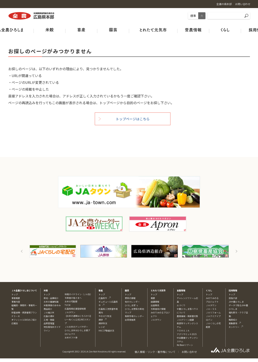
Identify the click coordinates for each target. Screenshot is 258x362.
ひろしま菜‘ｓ (131, 305)
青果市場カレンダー (134, 316)
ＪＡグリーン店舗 (185, 319)
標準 (193, 16)
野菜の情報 (130, 298)
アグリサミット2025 (187, 334)
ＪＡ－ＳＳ (211, 308)
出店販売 (155, 305)
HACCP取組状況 (106, 330)
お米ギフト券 (71, 337)
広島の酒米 (49, 316)
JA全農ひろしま (236, 301)
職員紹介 (233, 319)
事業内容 (15, 301)
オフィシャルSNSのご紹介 (24, 319)
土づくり (181, 305)
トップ (14, 294)
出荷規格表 (130, 319)
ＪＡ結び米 (49, 312)
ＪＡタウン (156, 319)
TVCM (67, 305)
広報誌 (14, 323)
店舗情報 (155, 301)
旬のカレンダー (132, 301)
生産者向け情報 (158, 308)
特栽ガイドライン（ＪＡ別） (78, 294)
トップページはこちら (133, 118)
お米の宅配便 (71, 301)
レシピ (102, 326)
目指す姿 (233, 298)
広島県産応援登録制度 (75, 308)
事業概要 (15, 298)
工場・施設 (49, 319)
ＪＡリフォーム (213, 312)
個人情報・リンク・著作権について (155, 352)
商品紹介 (48, 308)
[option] (52, 251)
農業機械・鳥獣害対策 (187, 316)
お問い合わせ (189, 352)
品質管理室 (49, 323)
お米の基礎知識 (51, 301)
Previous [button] (22, 251)
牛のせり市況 (105, 316)
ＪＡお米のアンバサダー (76, 326)
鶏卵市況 (103, 323)
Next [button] (236, 251)
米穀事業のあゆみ (52, 305)
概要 (153, 298)
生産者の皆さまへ (73, 297)
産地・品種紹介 (51, 298)
